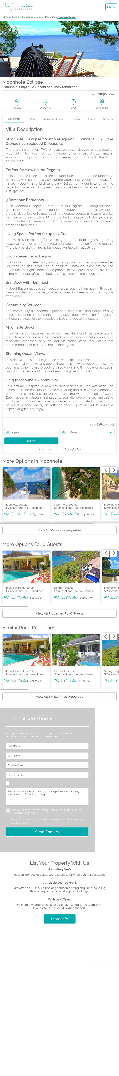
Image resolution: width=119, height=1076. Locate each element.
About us (110, 973)
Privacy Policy (106, 984)
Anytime (15, 432)
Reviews (108, 119)
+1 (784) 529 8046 (46, 1061)
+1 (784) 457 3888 (58, 1050)
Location (76, 119)
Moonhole (50, 17)
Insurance (9, 1017)
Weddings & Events (16, 984)
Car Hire (8, 1001)
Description (14, 118)
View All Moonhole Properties (60, 530)
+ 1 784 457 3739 (59, 449)
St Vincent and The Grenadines (18, 17)
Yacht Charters (13, 990)
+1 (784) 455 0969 (73, 1061)
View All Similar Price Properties (59, 697)
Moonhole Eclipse (66, 17)
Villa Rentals (11, 967)
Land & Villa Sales (15, 973)
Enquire (31, 440)
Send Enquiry (47, 832)
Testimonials (107, 989)
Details (31, 119)
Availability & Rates (53, 119)
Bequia (39, 17)
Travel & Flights (13, 995)
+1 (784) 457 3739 (31, 1050)
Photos (92, 119)
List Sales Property (16, 1012)
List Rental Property (16, 1006)
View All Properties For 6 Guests (59, 613)
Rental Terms (107, 978)
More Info (59, 919)
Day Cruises (11, 978)
